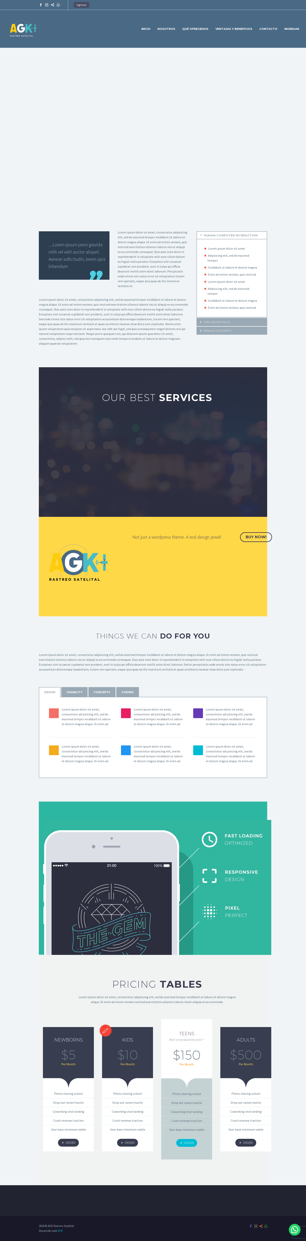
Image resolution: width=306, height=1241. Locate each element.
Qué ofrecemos (195, 29)
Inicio (145, 29)
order (68, 1143)
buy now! (256, 537)
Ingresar (81, 5)
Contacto (268, 29)
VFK (60, 1231)
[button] (295, 1230)
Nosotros (166, 29)
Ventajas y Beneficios (233, 29)
